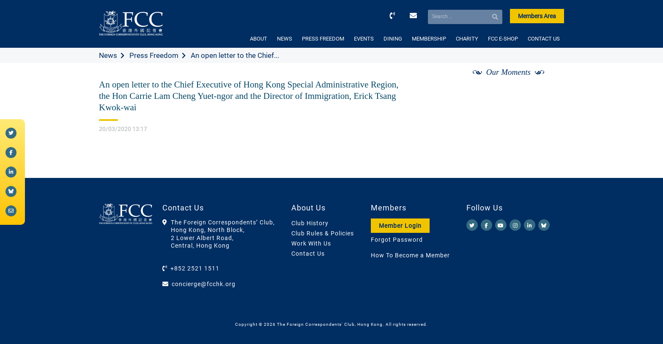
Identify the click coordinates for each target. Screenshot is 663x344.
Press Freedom (153, 55)
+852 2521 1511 (194, 268)
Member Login (400, 225)
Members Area (537, 16)
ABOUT (258, 38)
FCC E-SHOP (503, 38)
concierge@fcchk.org (204, 284)
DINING (393, 38)
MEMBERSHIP (429, 38)
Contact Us (308, 253)
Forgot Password (397, 239)
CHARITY (467, 38)
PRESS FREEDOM (323, 38)
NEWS (284, 38)
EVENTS (364, 38)
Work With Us (311, 243)
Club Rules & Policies (322, 233)
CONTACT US (544, 38)
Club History (310, 223)
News (108, 55)
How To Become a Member (410, 255)
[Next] (548, 81)
